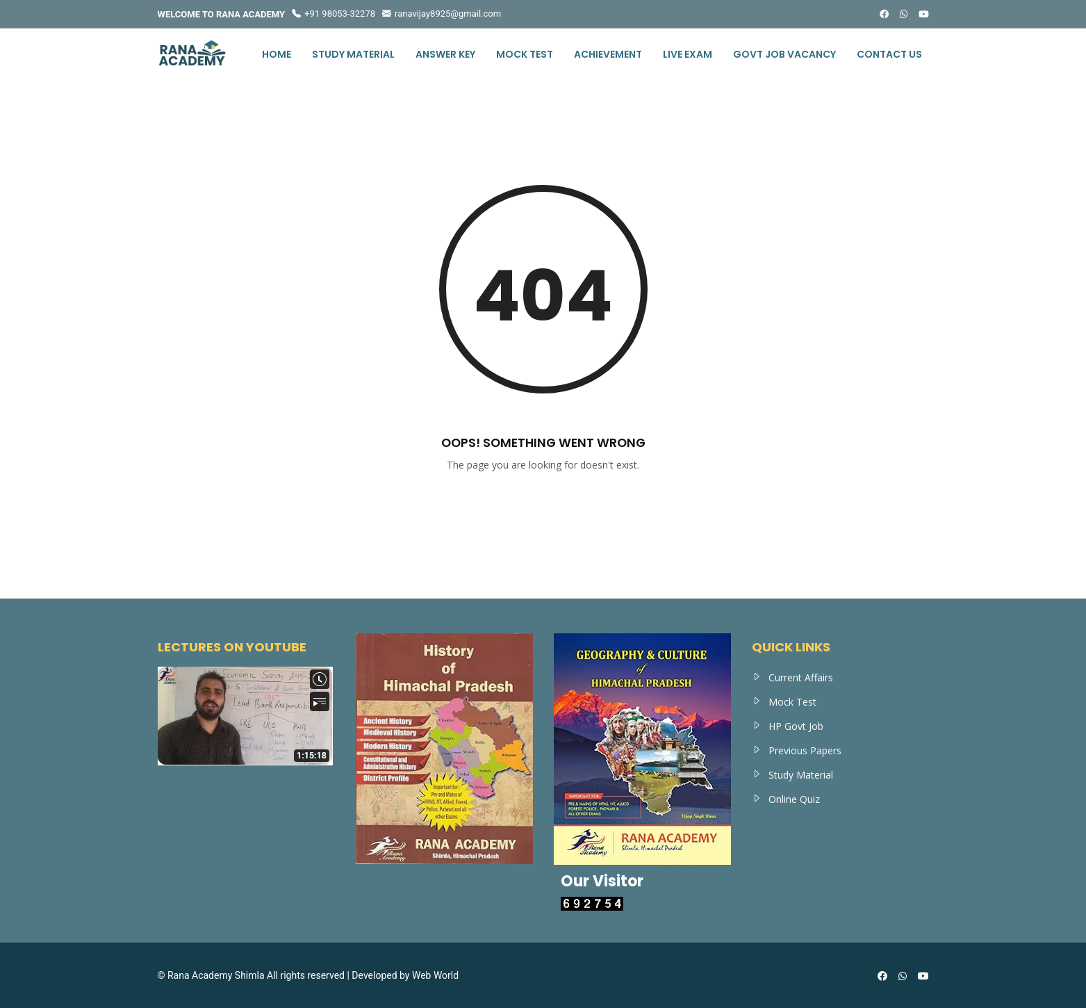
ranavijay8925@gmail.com (441, 13)
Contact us (889, 54)
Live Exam (687, 54)
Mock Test (524, 54)
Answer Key (445, 54)
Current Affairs (800, 677)
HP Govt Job (795, 726)
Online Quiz (794, 799)
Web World (435, 975)
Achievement (608, 54)
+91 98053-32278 (333, 13)
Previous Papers (804, 750)
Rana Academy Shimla (216, 975)
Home (276, 54)
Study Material (353, 54)
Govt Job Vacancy (784, 54)
